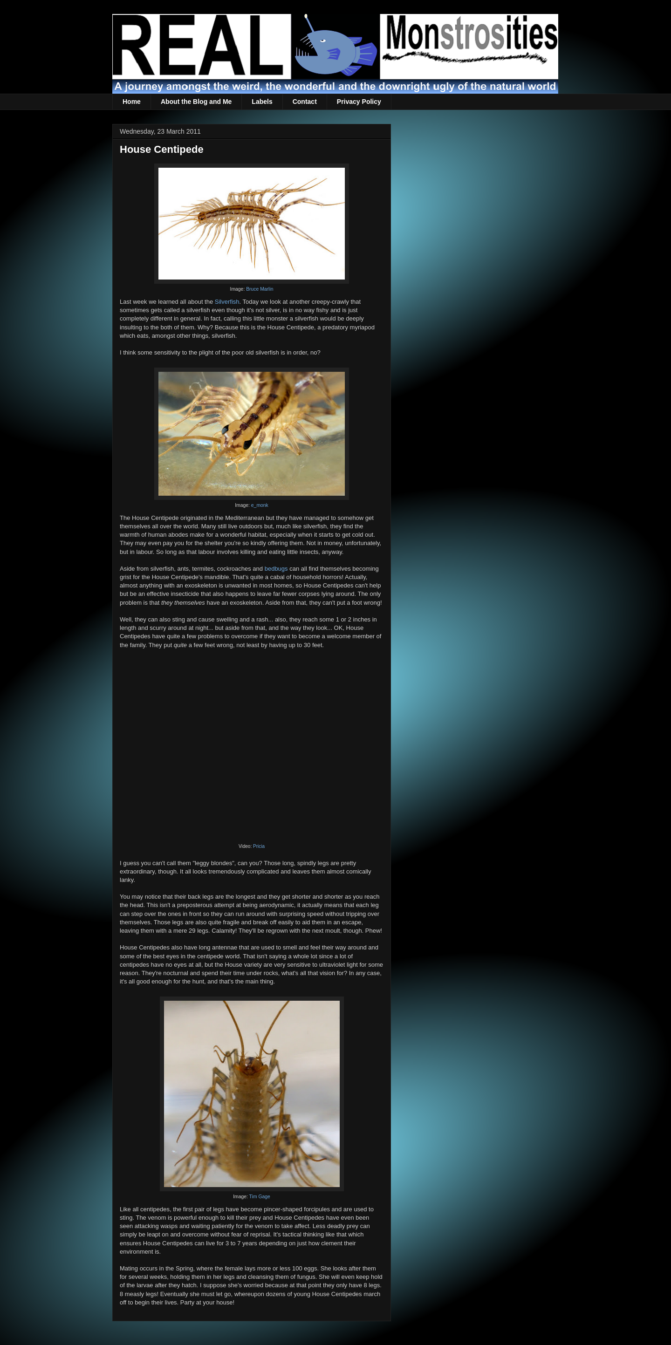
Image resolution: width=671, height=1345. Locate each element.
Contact (305, 101)
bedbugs (276, 568)
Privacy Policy (359, 101)
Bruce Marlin (259, 289)
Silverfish (227, 301)
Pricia (259, 846)
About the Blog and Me (196, 101)
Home (132, 101)
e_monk (259, 505)
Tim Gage (259, 1196)
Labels (262, 101)
